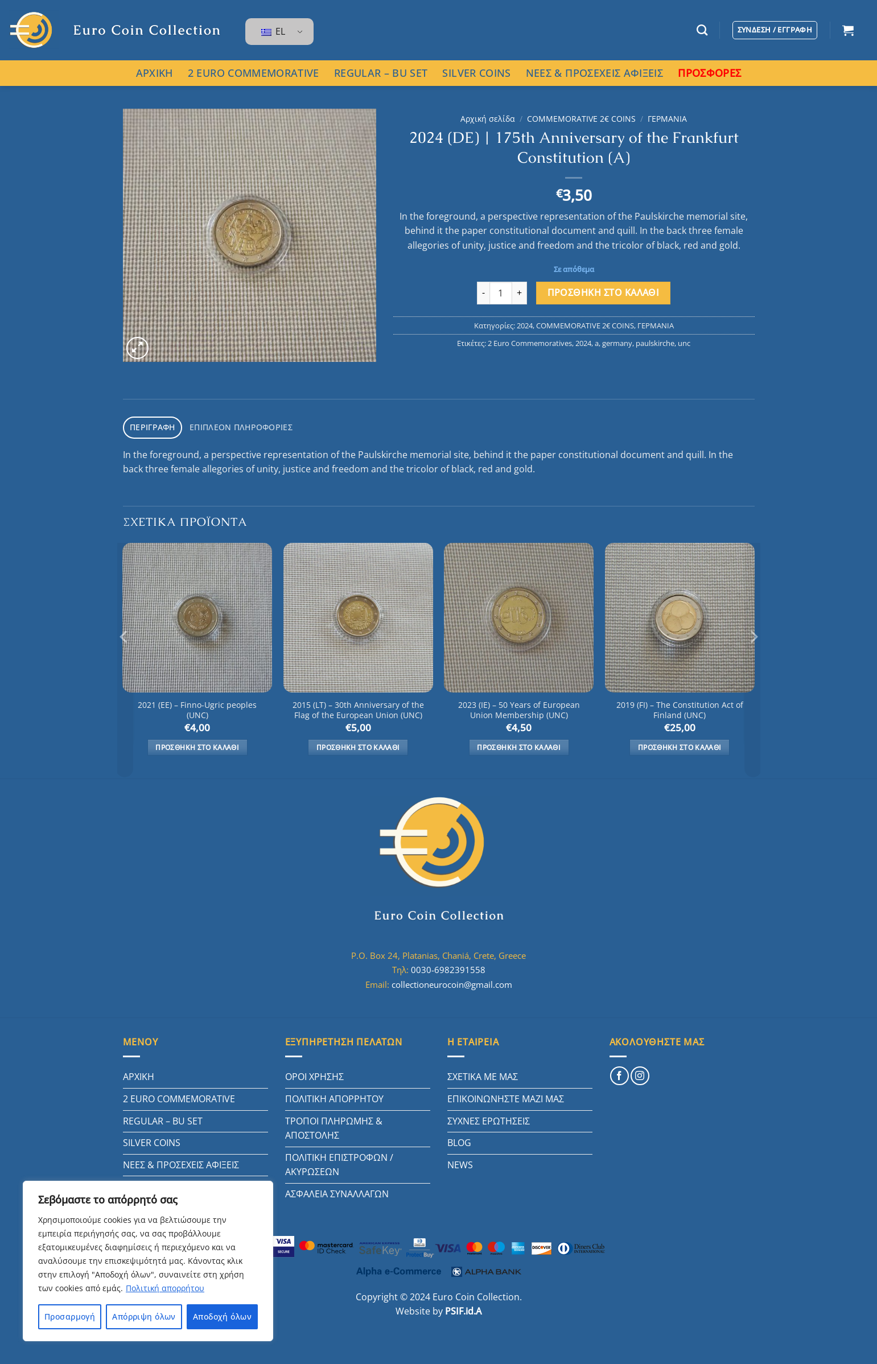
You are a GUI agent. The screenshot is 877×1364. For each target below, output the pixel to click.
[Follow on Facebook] (619, 1074)
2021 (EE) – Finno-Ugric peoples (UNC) (197, 708)
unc (684, 343)
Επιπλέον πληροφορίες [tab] (233, 426)
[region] (148, 1261)
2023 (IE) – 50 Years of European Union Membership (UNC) (519, 708)
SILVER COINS (476, 73)
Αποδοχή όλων (222, 1316)
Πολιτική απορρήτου (165, 1288)
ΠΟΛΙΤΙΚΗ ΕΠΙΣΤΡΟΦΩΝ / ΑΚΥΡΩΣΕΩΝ (339, 1162)
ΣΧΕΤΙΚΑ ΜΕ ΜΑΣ (482, 1075)
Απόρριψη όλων (143, 1316)
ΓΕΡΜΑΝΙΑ (667, 118)
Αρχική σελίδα (487, 118)
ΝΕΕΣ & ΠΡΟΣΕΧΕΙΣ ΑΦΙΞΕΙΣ (594, 73)
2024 (525, 325)
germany (617, 343)
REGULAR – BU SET (381, 73)
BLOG (459, 1141)
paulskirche (655, 343)
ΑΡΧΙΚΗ (154, 73)
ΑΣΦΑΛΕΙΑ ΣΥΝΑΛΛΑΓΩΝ (337, 1191)
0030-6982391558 (448, 968)
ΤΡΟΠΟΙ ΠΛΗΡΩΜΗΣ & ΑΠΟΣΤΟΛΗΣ (333, 1126)
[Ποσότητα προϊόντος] (500, 293)
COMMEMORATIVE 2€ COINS (581, 118)
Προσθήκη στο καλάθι (603, 292)
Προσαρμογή (69, 1316)
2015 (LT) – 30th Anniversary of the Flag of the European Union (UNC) (358, 708)
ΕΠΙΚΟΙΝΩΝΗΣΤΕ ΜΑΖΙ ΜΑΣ (505, 1096)
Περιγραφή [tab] (150, 426)
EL (273, 31)
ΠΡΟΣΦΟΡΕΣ (709, 73)
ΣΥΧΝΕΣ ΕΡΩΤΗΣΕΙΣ (488, 1118)
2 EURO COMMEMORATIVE (253, 73)
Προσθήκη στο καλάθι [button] (197, 745)
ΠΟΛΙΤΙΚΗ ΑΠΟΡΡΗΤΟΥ (334, 1096)
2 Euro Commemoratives (530, 343)
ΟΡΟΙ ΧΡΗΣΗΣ (314, 1075)
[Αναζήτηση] (702, 30)
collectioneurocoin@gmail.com (452, 982)
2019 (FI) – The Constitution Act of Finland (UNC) (679, 708)
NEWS (460, 1162)
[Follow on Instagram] (640, 1074)
